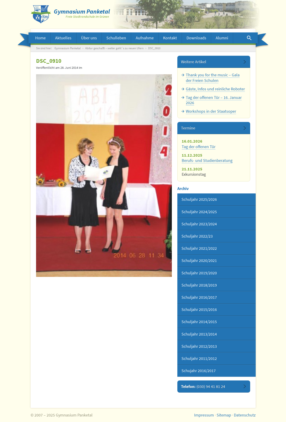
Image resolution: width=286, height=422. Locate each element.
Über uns (89, 37)
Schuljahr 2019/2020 (199, 273)
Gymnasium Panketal (67, 48)
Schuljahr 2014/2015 (199, 321)
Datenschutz (245, 415)
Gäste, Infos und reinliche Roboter (215, 89)
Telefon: (203, 386)
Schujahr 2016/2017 (198, 370)
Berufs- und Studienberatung (207, 160)
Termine (188, 128)
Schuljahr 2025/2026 (199, 199)
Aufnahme (145, 37)
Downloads (196, 37)
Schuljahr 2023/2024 (199, 224)
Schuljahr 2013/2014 (199, 334)
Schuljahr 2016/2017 (199, 297)
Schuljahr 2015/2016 (199, 309)
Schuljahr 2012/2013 (199, 346)
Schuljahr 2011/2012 (199, 358)
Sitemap (224, 415)
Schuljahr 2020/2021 (199, 260)
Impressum (204, 415)
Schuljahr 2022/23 (197, 236)
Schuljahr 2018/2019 (199, 285)
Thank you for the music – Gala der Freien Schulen (213, 77)
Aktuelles (63, 37)
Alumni (222, 37)
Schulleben (116, 37)
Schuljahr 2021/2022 (199, 248)
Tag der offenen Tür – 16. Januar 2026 (214, 100)
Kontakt (170, 37)
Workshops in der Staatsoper (211, 111)
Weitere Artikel (193, 61)
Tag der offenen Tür (198, 146)
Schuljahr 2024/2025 (199, 211)
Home (40, 37)
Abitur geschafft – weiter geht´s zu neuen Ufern (114, 48)
